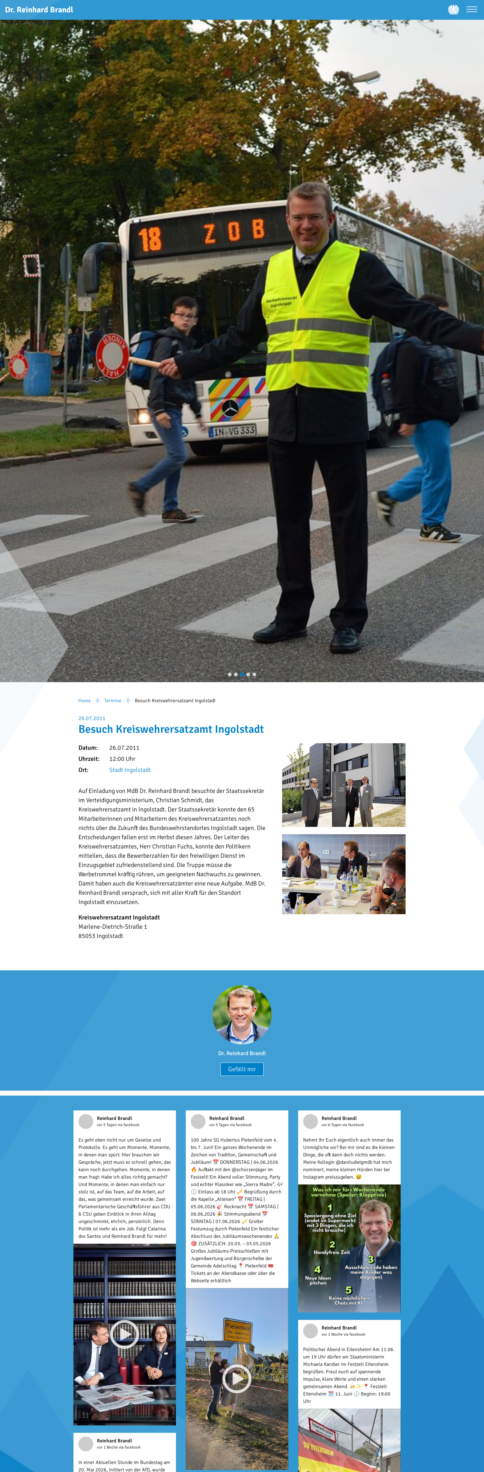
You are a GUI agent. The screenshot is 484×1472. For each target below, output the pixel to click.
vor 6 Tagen (332, 1124)
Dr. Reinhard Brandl (242, 1053)
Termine (112, 701)
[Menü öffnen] (472, 10)
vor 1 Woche (333, 1334)
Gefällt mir (242, 1069)
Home (84, 701)
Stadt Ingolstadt (130, 770)
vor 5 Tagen (107, 1124)
